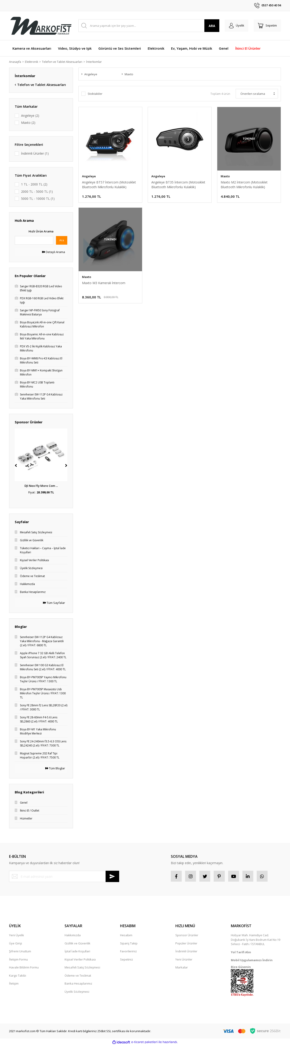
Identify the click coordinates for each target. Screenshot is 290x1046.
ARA (210, 26)
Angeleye (89, 176)
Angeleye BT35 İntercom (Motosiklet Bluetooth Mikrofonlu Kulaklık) (178, 184)
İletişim (14, 984)
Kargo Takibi (17, 976)
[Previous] (16, 465)
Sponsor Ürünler (186, 936)
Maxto (225, 176)
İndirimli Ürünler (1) (35, 153)
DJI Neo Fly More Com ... (41, 486)
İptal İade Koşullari (77, 952)
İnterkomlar (98, 62)
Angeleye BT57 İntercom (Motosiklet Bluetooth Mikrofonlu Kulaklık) (109, 184)
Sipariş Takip (129, 944)
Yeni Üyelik (16, 936)
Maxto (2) (28, 123)
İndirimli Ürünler (186, 952)
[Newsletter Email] (64, 876)
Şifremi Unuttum (20, 952)
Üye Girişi (15, 944)
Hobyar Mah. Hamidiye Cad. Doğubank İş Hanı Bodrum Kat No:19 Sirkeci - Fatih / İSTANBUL (255, 940)
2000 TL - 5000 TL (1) (37, 192)
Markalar (181, 968)
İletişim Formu (18, 960)
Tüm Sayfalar (54, 603)
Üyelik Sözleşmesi (77, 992)
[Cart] (267, 25)
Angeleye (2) (30, 116)
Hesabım (126, 936)
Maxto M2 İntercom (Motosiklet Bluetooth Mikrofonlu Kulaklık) (244, 184)
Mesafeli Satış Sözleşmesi (82, 968)
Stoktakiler (95, 94)
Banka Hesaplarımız (78, 984)
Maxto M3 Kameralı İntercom (103, 284)
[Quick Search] (34, 240)
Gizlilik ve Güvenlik (77, 944)
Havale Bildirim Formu (24, 968)
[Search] (148, 25)
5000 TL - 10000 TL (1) (38, 199)
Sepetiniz (126, 960)
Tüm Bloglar (55, 768)
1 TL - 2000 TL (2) (34, 184)
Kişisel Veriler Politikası (80, 960)
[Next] (66, 465)
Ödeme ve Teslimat (78, 976)
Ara (61, 240)
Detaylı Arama (53, 252)
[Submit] (112, 876)
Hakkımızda (73, 936)
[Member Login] (235, 25)
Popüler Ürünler (186, 944)
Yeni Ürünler (183, 960)
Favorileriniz (128, 952)
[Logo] (40, 26)
